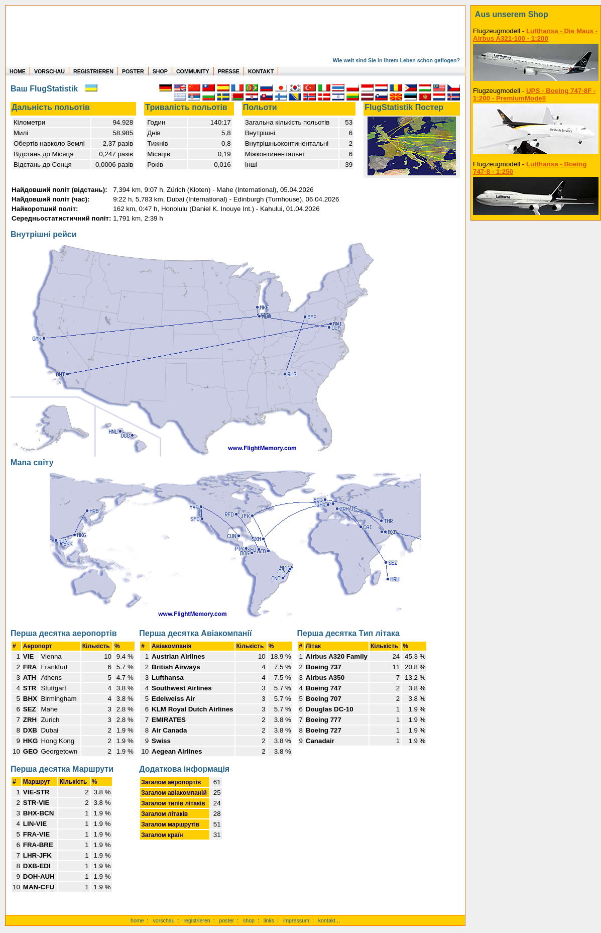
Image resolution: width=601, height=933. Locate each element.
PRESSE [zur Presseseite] (228, 71)
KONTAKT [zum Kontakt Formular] (261, 71)
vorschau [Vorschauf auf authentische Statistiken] (163, 920)
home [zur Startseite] (137, 920)
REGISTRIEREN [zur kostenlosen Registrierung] (93, 71)
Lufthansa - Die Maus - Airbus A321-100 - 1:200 (535, 34)
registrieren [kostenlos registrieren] (196, 920)
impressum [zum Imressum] (296, 920)
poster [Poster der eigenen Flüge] (226, 920)
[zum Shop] (535, 14)
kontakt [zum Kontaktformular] (326, 920)
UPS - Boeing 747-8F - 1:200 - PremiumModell (534, 94)
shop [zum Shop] (249, 920)
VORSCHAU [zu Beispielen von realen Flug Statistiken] (49, 71)
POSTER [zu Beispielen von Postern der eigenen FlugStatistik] (133, 71)
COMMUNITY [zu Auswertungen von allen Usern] (192, 71)
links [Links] (269, 920)
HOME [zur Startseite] (18, 71)
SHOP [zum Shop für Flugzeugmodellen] (160, 71)
